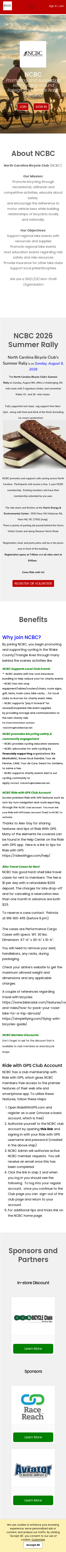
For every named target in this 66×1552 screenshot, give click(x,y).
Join (61, 6)
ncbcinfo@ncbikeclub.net (17, 727)
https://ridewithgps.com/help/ (26, 855)
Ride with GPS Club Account (32, 1065)
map (44, 519)
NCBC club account (30, 807)
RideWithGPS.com (31, 1107)
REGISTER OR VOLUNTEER (33, 583)
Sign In (53, 6)
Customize (38, 1539)
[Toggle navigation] (31, 6)
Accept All (33, 1545)
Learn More (33, 1348)
